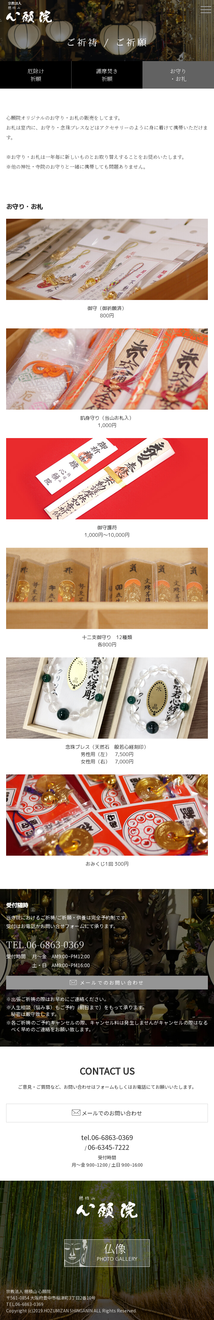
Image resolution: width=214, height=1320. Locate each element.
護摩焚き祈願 (107, 74)
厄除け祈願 (36, 74)
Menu (206, 7)
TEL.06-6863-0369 (45, 944)
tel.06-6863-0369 (107, 1137)
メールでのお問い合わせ (107, 982)
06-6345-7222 (108, 1147)
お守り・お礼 (178, 74)
